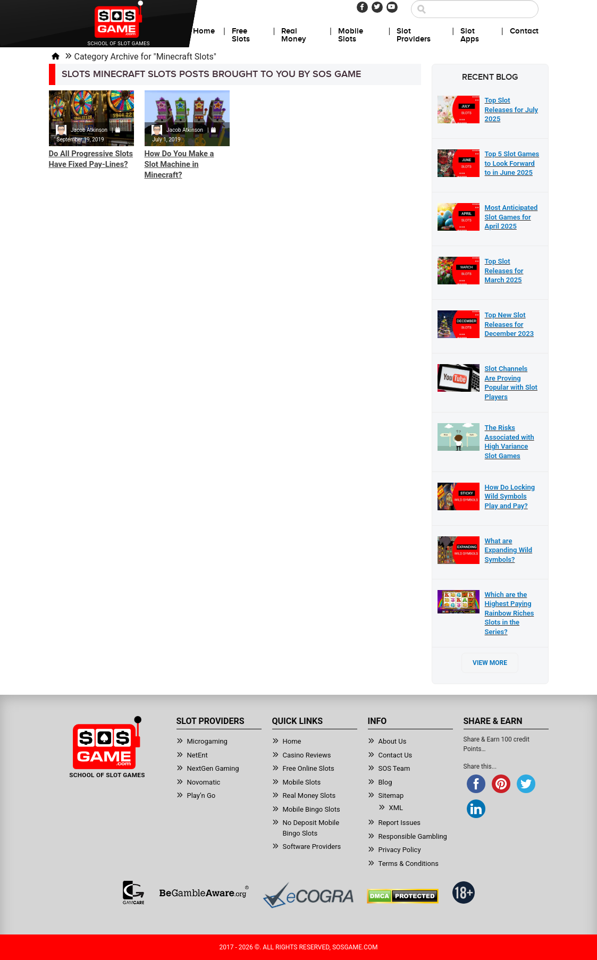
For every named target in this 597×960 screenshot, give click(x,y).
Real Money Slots (309, 795)
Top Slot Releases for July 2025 (511, 109)
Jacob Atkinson (89, 130)
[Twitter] (377, 7)
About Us (393, 741)
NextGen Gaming (213, 768)
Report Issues (400, 823)
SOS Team (394, 768)
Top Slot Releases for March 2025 (504, 270)
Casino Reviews (307, 755)
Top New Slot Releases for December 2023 (509, 324)
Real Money (293, 35)
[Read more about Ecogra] (308, 895)
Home (204, 31)
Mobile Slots (350, 35)
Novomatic (204, 782)
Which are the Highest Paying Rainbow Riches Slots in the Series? (509, 613)
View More (490, 663)
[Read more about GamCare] (133, 892)
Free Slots (241, 35)
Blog (385, 782)
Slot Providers (414, 35)
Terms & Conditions (409, 864)
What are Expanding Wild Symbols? (509, 550)
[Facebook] (362, 7)
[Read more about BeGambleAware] (203, 892)
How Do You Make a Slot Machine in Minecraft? (179, 164)
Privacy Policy (400, 850)
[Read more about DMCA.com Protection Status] (403, 896)
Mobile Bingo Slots (311, 809)
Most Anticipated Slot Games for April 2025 (511, 217)
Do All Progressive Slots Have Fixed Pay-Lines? (91, 159)
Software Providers (312, 846)
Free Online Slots (308, 768)
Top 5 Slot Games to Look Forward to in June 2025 (512, 163)
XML (396, 808)
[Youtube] (392, 7)
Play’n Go (201, 795)
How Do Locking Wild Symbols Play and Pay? (510, 496)
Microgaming (207, 741)
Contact (524, 31)
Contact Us (396, 755)
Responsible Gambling (413, 836)
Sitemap (391, 795)
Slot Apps (469, 35)
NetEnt (197, 755)
